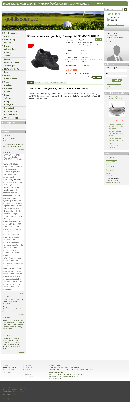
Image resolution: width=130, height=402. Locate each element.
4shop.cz (16, 394)
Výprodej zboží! (11, 118)
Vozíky (7, 75)
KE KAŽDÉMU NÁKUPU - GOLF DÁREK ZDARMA (19, 3)
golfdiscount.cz (9, 367)
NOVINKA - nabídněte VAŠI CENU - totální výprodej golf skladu (61, 3)
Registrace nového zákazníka (116, 86)
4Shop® (25, 389)
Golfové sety (9, 39)
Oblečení (8, 85)
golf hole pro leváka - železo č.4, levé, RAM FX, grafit (116, 133)
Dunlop (83, 50)
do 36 (107, 164)
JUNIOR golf (9, 66)
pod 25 (108, 173)
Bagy (6, 72)
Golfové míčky (10, 79)
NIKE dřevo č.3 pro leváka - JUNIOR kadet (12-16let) (116, 146)
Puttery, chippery (11, 62)
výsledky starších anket (113, 182)
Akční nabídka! (10, 111)
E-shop (5, 387)
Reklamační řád (84, 4)
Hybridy (7, 52)
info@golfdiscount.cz (15, 180)
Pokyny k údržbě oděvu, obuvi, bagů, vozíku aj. (21, 4)
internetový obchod (17, 387)
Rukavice (8, 88)
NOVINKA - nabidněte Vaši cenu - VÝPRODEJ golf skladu (116, 126)
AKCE (6, 36)
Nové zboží (9, 108)
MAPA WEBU (53, 381)
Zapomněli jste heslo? (114, 84)
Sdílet (5, 399)
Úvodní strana (10, 33)
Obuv (6, 82)
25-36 (107, 169)
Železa (7, 56)
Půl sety (7, 43)
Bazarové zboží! (11, 115)
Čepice (7, 92)
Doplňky (7, 95)
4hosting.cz (19, 392)
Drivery (7, 46)
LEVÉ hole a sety (11, 69)
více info (21, 149)
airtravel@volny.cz (113, 35)
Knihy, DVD (9, 105)
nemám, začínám (111, 160)
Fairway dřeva (10, 49)
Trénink (7, 98)
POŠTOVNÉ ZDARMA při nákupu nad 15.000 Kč (58, 4)
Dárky (6, 101)
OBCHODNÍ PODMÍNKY (95, 3)
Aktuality (6, 126)
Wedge (7, 59)
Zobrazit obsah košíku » (115, 25)
